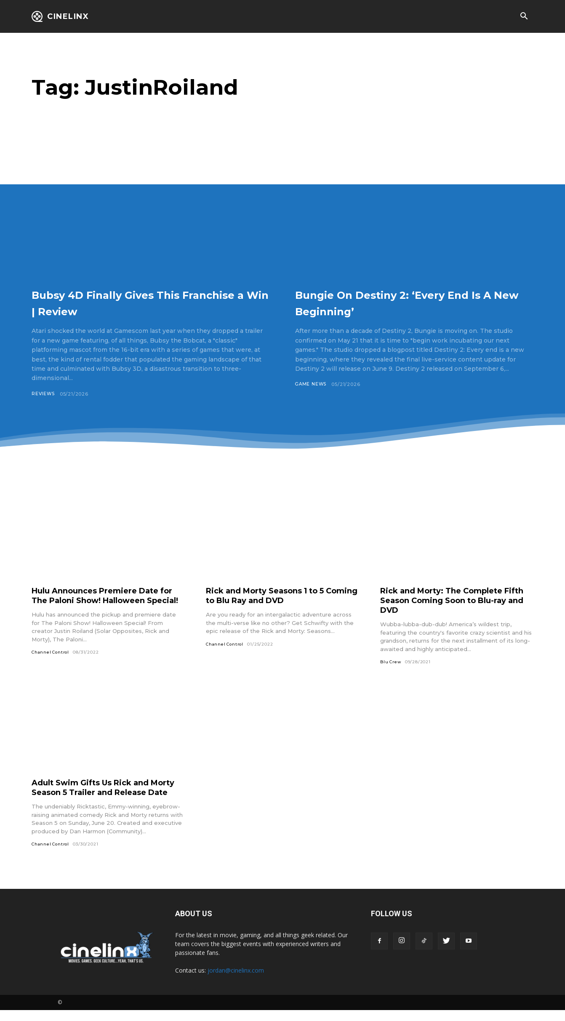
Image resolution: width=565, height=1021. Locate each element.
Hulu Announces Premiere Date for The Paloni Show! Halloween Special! (103, 600)
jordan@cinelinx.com (236, 981)
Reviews (44, 394)
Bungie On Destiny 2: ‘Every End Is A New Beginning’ (398, 302)
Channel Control (52, 662)
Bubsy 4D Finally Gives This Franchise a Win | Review (134, 302)
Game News (311, 384)
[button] (523, 17)
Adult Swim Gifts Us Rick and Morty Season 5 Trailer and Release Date (97, 793)
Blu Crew (391, 662)
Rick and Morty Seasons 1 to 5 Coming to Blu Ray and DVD (272, 596)
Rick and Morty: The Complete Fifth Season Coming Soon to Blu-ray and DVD (456, 600)
